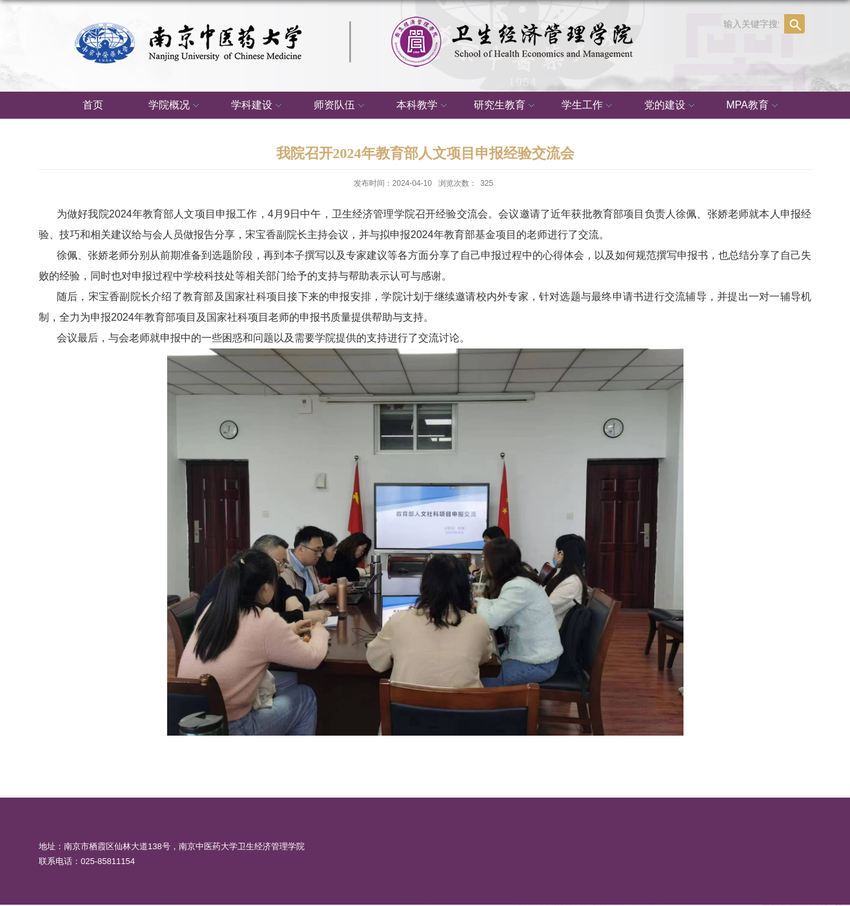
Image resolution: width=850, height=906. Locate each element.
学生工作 (589, 105)
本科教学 (423, 105)
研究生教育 (506, 105)
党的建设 (671, 105)
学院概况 (175, 105)
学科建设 (258, 105)
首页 (93, 104)
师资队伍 (341, 105)
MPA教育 (753, 105)
